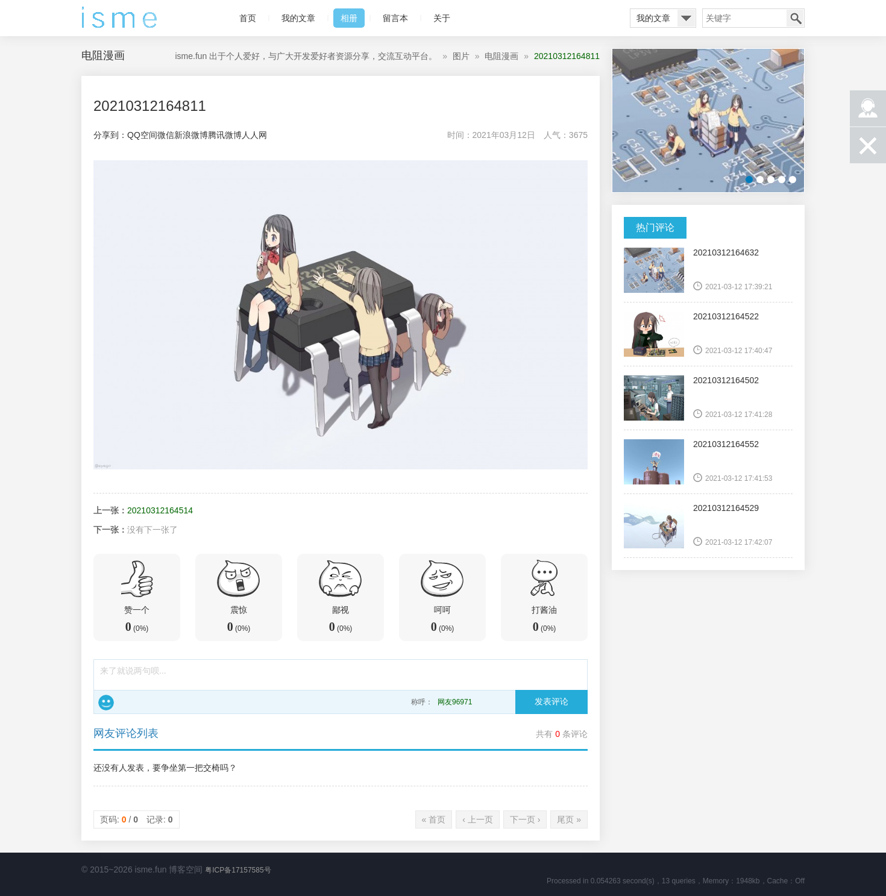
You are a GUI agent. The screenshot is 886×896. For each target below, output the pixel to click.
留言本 (395, 18)
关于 (441, 18)
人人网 (254, 135)
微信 (165, 135)
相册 (349, 18)
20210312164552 (726, 444)
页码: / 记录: (136, 819)
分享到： (110, 135)
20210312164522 (726, 316)
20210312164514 (160, 510)
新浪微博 (191, 135)
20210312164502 (726, 380)
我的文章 (298, 18)
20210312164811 (567, 56)
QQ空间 (142, 135)
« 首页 (434, 819)
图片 (461, 56)
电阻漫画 (501, 56)
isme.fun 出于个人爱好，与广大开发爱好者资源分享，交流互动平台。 (306, 56)
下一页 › (525, 819)
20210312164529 (726, 508)
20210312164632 (726, 252)
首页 (247, 18)
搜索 (795, 18)
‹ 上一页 (477, 819)
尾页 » (569, 819)
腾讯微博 (225, 135)
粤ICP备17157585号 (238, 870)
